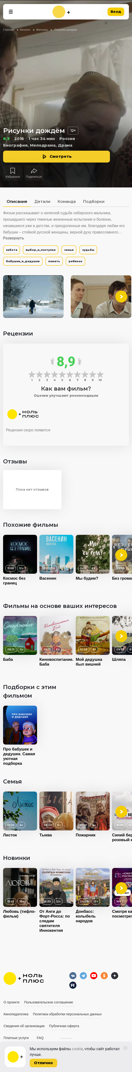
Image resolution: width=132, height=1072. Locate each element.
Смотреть (61, 156)
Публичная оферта (64, 1026)
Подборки (93, 201)
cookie (77, 1049)
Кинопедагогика (16, 1014)
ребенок (75, 261)
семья (69, 250)
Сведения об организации (24, 1026)
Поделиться (34, 176)
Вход (116, 11)
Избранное (12, 176)
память (54, 261)
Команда (66, 201)
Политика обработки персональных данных (67, 1014)
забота (11, 250)
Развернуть (13, 238)
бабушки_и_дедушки (23, 261)
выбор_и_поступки (40, 250)
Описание (17, 201)
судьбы (88, 250)
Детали (42, 201)
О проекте (12, 1002)
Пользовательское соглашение (48, 1002)
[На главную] (61, 11)
